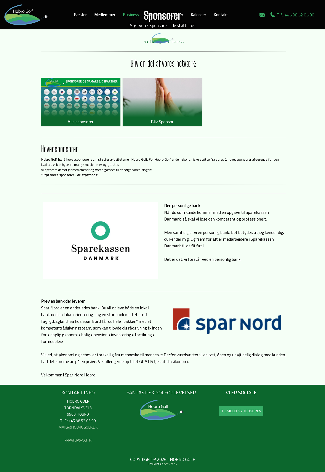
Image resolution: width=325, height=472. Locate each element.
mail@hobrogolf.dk (78, 427)
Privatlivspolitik (78, 440)
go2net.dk (170, 464)
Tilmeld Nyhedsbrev (241, 411)
